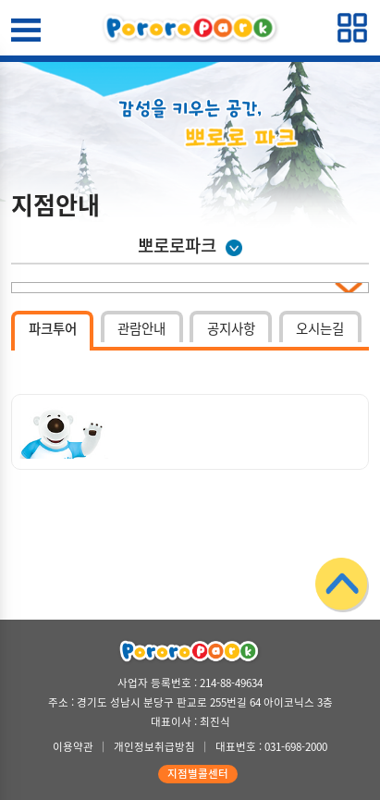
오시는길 (320, 328)
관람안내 (141, 328)
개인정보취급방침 (154, 747)
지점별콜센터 (197, 774)
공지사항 (231, 328)
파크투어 (53, 328)
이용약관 (73, 747)
